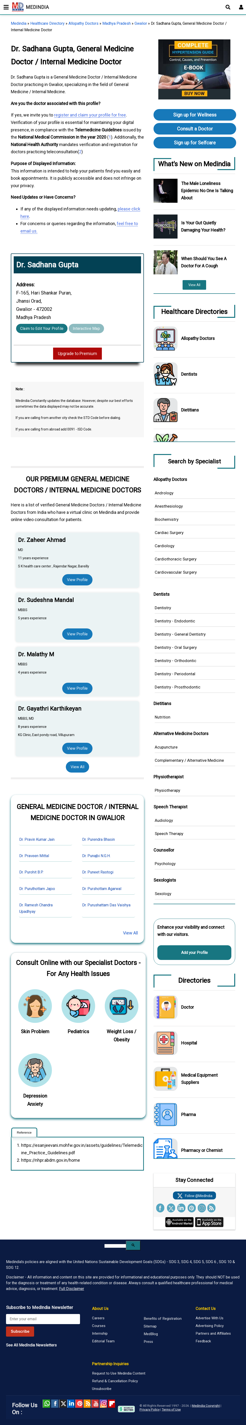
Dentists (189, 374)
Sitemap (150, 1326)
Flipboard (111, 1403)
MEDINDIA (30, 7)
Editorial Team (103, 1341)
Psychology (165, 863)
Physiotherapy (167, 790)
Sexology (163, 893)
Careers (98, 1318)
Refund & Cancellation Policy (115, 1381)
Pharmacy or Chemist (201, 1150)
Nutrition (162, 717)
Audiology (164, 820)
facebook (54, 1403)
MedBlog (151, 1334)
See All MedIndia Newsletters (31, 1345)
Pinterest (79, 1403)
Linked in (70, 1403)
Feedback (203, 1341)
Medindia (18, 23)
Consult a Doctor (195, 129)
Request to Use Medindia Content (118, 1373)
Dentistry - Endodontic (175, 621)
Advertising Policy (210, 1326)
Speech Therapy (169, 833)
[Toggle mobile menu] (5, 7)
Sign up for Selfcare (195, 143)
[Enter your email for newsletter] (43, 1319)
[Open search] (228, 7)
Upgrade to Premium (77, 353)
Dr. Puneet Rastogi (97, 872)
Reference (24, 1132)
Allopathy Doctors (83, 23)
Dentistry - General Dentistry (180, 634)
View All (77, 767)
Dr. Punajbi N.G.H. (96, 856)
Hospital (189, 1042)
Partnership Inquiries (110, 1363)
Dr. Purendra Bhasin (98, 839)
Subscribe (20, 1331)
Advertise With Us (209, 1318)
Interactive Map (86, 328)
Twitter (62, 1403)
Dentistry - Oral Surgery (176, 647)
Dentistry (163, 607)
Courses (98, 1326)
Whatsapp (46, 1403)
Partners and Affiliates (213, 1333)
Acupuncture (166, 747)
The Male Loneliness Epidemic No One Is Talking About (207, 190)
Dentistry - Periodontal (175, 673)
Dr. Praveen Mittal (34, 856)
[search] (115, 1246)
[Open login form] (241, 7)
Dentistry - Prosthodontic (177, 687)
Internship (100, 1333)
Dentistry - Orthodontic (175, 660)
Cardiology (164, 545)
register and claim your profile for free (90, 114)
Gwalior (141, 23)
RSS (87, 1403)
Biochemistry (166, 519)
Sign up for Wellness (194, 115)
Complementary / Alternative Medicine (189, 760)
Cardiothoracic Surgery (176, 559)
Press (148, 1341)
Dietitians (190, 409)
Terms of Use (171, 1409)
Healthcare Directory (47, 23)
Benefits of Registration (163, 1318)
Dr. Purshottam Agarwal (101, 888)
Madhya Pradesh (116, 23)
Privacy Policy (150, 1409)
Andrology (164, 493)
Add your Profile (194, 952)
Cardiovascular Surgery (176, 572)
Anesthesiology (169, 506)
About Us (100, 1308)
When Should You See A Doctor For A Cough (204, 262)
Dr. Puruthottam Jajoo (37, 888)
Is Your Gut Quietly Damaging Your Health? (203, 226)
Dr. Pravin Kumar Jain (37, 839)
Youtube (95, 1403)
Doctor (187, 1007)
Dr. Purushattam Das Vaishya (106, 905)
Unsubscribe (101, 1389)
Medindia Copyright (206, 1405)
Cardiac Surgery (169, 532)
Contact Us (205, 1308)
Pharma (188, 1114)
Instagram (103, 1403)
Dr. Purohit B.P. (31, 872)
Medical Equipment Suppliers (199, 1079)
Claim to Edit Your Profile (41, 328)
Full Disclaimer (71, 1288)
